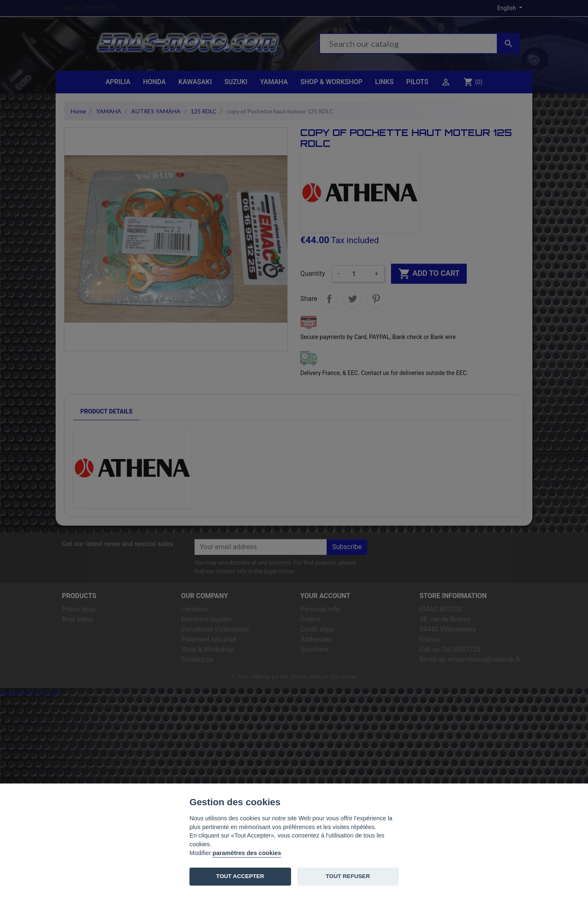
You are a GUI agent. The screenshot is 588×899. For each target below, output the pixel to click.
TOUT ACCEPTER (240, 876)
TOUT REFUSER (348, 876)
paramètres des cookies (246, 853)
